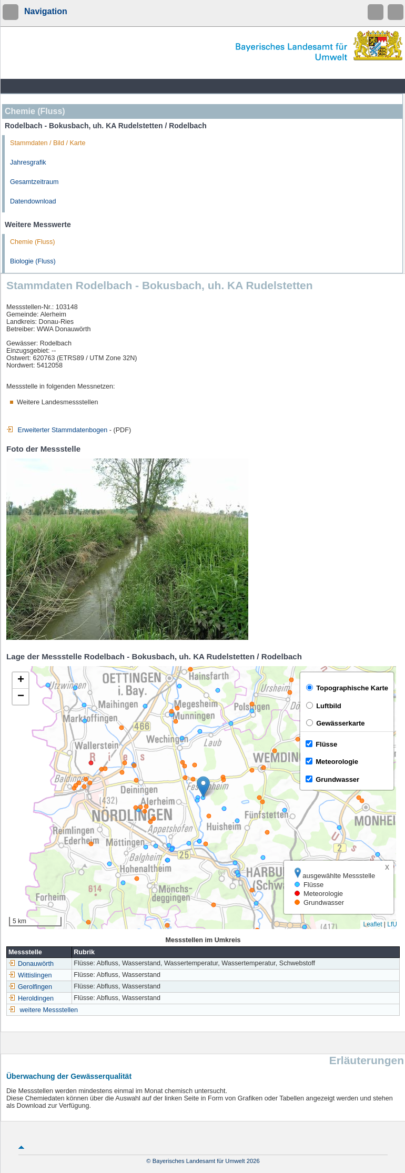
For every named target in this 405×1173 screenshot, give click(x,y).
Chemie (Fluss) (32, 242)
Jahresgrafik (28, 162)
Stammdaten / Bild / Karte (48, 143)
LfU (392, 924)
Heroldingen (31, 998)
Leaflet (372, 924)
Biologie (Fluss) (33, 261)
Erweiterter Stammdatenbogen (56, 430)
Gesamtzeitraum (34, 182)
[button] (203, 787)
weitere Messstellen (49, 1010)
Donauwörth (31, 963)
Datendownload (33, 201)
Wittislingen (30, 975)
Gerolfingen (30, 987)
